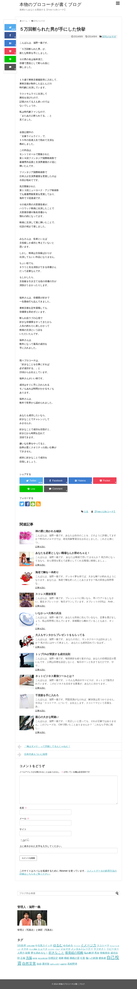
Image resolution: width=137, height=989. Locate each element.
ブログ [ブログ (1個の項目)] (57, 949)
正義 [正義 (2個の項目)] (22, 958)
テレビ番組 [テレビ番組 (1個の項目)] (33, 949)
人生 (86, 511)
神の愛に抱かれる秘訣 (48, 531)
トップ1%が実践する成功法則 (52, 654)
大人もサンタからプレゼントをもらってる (60, 635)
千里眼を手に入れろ (47, 695)
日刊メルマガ (109, 36)
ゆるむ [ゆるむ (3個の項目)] (58, 945)
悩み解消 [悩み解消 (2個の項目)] (89, 953)
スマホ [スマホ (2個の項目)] (24, 949)
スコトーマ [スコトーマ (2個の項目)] (103, 945)
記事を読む (40, 547)
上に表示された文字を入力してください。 (41, 846)
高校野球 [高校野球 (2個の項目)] (72, 964)
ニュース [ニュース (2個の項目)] (42, 949)
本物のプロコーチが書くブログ (50, 4)
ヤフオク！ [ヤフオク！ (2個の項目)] (100, 949)
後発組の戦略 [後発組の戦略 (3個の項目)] (74, 952)
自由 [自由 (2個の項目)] (39, 964)
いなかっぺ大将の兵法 (48, 613)
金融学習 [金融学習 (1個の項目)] (63, 964)
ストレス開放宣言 (45, 594)
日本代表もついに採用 (32, 754)
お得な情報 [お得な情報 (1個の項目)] (31, 946)
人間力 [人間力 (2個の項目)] (21, 953)
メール (24, 818)
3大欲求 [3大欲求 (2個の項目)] (21, 945)
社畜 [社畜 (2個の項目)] (82, 958)
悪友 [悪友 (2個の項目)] (96, 953)
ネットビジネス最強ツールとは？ (54, 676)
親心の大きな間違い (47, 717)
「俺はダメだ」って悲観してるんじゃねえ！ (43, 746)
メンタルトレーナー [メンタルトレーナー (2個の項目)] (82, 949)
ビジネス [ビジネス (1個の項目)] (51, 949)
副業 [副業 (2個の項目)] (27, 953)
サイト (22, 829)
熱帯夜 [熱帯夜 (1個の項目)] (35, 958)
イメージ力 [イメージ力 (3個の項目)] (88, 945)
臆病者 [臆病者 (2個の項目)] (102, 958)
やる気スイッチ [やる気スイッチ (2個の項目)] (43, 945)
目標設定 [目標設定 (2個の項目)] (53, 958)
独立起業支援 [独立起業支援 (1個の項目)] (43, 958)
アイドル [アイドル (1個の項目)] (77, 946)
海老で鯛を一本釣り (47, 572)
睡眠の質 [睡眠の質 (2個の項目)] (75, 958)
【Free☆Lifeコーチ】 (105, 511)
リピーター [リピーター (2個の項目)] (113, 949)
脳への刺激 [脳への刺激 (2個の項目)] (92, 958)
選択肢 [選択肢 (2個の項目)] (45, 964)
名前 (23, 808)
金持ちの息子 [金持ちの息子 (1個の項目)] (55, 964)
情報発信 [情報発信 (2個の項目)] (105, 953)
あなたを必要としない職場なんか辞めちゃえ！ (62, 553)
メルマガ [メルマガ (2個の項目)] (65, 949)
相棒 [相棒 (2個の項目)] (61, 958)
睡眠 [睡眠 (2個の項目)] (66, 958)
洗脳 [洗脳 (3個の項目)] (29, 957)
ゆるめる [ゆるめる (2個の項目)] (68, 945)
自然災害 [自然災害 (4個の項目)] (29, 963)
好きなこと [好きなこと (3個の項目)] (56, 952)
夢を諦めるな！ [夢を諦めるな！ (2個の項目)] (39, 953)
